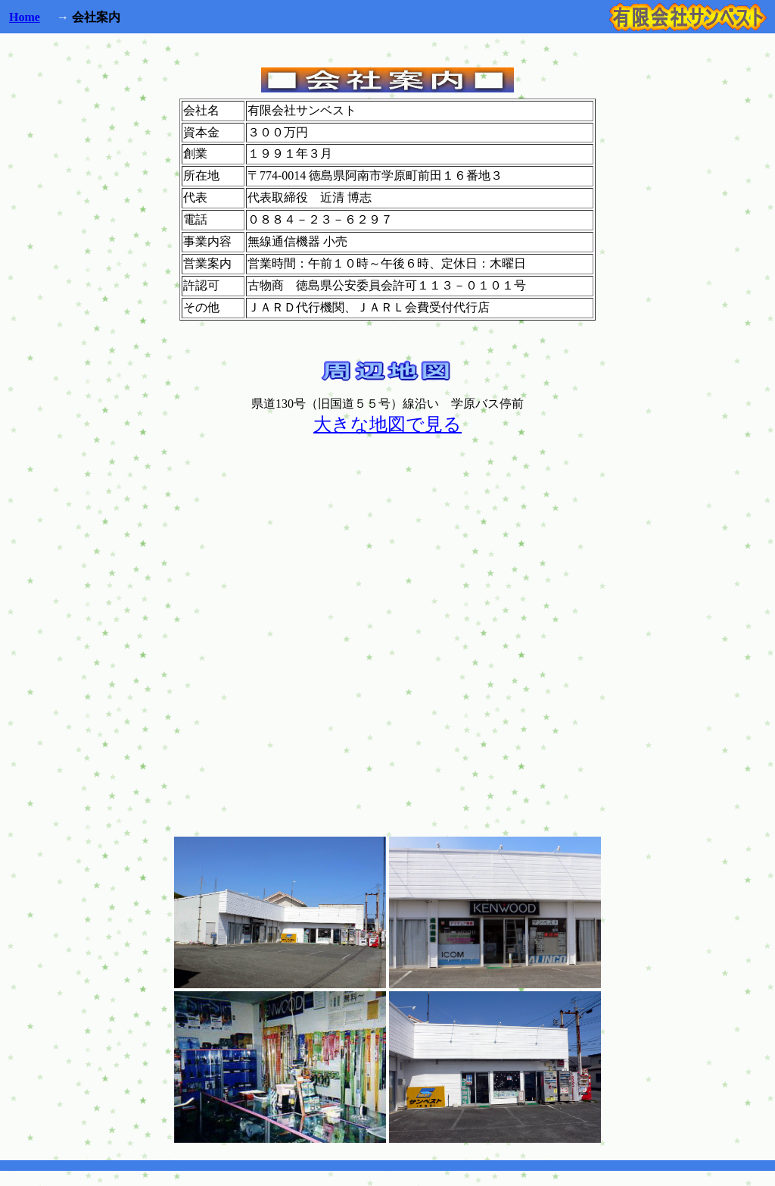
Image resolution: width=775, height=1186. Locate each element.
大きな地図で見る (387, 424)
